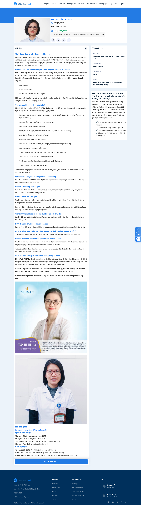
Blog (110, 4)
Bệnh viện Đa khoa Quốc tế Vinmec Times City (31, 430)
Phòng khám (71, 4)
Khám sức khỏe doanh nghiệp (97, 4)
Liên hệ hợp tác (120, 4)
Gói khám (81, 4)
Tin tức (54, 499)
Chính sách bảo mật (78, 491)
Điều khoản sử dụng (78, 487)
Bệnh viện (61, 4)
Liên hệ (74, 499)
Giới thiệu (75, 484)
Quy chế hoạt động (78, 495)
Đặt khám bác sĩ (51, 462)
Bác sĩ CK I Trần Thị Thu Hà (61, 19)
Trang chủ (46, 4)
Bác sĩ (54, 4)
